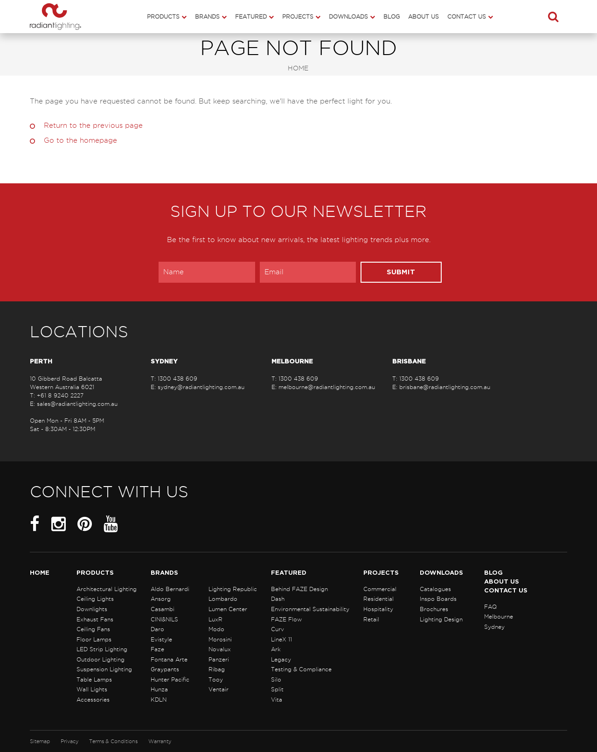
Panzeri (218, 659)
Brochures (434, 609)
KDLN (159, 699)
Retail (371, 619)
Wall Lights (91, 689)
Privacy (69, 741)
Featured (251, 17)
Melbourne (498, 616)
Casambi (162, 609)
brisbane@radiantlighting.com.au (444, 387)
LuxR (215, 619)
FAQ (490, 607)
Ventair (218, 689)
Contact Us (466, 17)
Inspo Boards (438, 599)
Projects (297, 17)
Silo (276, 679)
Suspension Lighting (104, 669)
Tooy (215, 679)
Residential (378, 599)
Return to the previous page (93, 125)
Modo (216, 629)
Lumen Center (227, 609)
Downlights (91, 609)
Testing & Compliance (301, 669)
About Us (423, 17)
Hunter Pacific (170, 679)
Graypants (165, 669)
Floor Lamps (93, 639)
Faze (157, 649)
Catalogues (435, 589)
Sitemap (40, 741)
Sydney (494, 627)
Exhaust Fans (94, 619)
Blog (391, 17)
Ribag (216, 669)
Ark (276, 649)
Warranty (159, 741)
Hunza (159, 689)
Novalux (219, 649)
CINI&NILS (164, 619)
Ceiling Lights (95, 599)
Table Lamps (94, 679)
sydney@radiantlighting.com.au (201, 387)
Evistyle (161, 639)
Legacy (281, 659)
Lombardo (222, 599)
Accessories (93, 699)
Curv (277, 629)
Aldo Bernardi (170, 589)
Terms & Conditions (113, 741)
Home (298, 68)
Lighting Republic (232, 589)
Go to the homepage (80, 140)
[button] (553, 16)
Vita (276, 699)
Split (277, 689)
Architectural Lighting (106, 589)
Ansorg (161, 599)
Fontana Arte (169, 659)
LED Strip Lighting (101, 649)
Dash (278, 599)
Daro (157, 629)
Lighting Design (441, 619)
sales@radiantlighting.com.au (77, 404)
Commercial (379, 589)
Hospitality (378, 609)
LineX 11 (281, 639)
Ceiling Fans (93, 629)
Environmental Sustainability (310, 609)
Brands (207, 17)
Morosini (220, 639)
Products (163, 17)
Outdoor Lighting (100, 659)
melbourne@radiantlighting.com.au (326, 387)
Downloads (348, 17)
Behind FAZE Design (299, 589)
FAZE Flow (286, 619)
